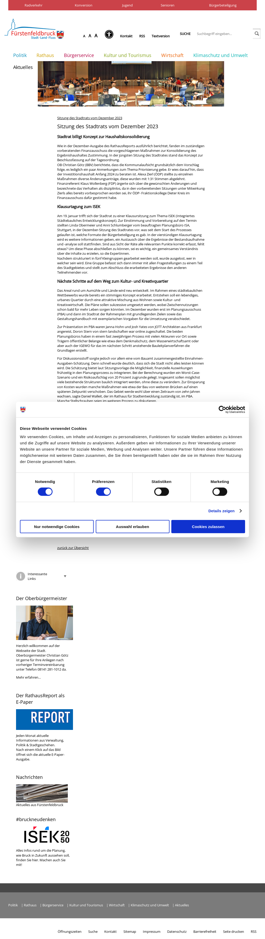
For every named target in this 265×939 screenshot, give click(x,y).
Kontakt (126, 36)
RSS (142, 36)
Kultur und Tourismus (127, 55)
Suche (185, 33)
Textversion (161, 36)
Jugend (127, 5)
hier (35, 860)
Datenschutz (177, 931)
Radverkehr (33, 5)
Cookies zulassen (208, 526)
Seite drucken (233, 931)
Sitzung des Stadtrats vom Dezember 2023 (89, 118)
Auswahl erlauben (132, 526)
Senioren (167, 5)
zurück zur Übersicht (73, 547)
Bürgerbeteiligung (223, 5)
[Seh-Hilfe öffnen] (110, 36)
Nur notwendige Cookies (57, 526)
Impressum (151, 931)
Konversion (83, 5)
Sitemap (129, 931)
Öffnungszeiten (70, 931)
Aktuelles (23, 67)
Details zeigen (221, 511)
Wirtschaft (172, 55)
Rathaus (45, 55)
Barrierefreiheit (204, 931)
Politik (20, 55)
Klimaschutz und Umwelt (220, 55)
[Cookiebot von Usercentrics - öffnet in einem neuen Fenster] (222, 410)
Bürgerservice (79, 55)
